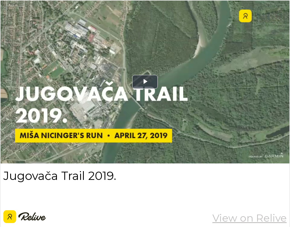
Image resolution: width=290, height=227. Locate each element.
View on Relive (249, 218)
